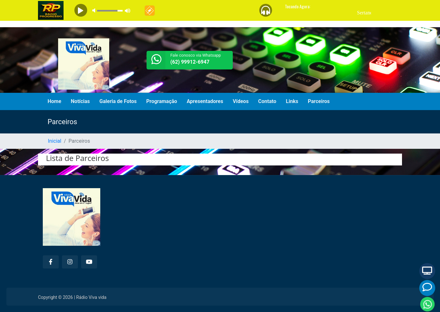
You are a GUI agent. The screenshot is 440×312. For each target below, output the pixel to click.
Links (292, 101)
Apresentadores (205, 101)
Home (54, 101)
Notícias (80, 101)
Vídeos (241, 101)
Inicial (54, 141)
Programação (161, 101)
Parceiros (319, 101)
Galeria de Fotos (118, 101)
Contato (267, 101)
